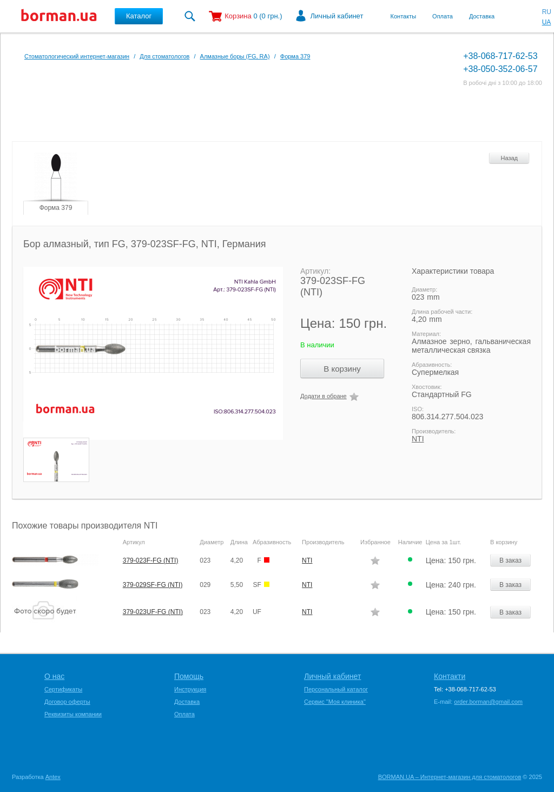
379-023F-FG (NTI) (151, 560)
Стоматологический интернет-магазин (76, 56)
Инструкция (190, 689)
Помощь (188, 676)
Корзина (238, 16)
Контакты (404, 16)
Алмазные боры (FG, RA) (235, 56)
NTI (418, 438)
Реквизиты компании (73, 714)
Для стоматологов (164, 56)
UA (546, 22)
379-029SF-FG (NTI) (153, 585)
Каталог (138, 16)
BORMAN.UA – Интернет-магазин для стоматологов (450, 777)
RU (546, 12)
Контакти (449, 676)
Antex (53, 777)
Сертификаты (63, 689)
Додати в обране (323, 396)
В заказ (510, 560)
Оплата (442, 16)
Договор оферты (67, 701)
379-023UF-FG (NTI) (153, 612)
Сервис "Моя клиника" (335, 701)
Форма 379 (295, 56)
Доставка (481, 16)
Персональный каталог (336, 689)
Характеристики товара (453, 271)
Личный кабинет (337, 16)
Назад (509, 158)
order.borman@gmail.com (488, 701)
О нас (54, 676)
